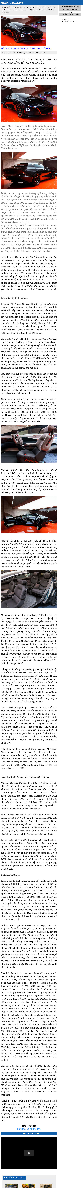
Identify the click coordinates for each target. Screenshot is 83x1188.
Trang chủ (6, 7)
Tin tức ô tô (18, 7)
